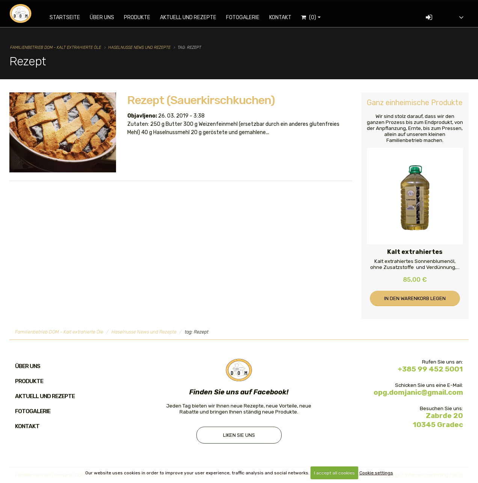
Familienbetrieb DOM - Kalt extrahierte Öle (55, 47)
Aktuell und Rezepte (193, 17)
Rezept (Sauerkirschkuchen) (201, 100)
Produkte (142, 17)
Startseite (69, 17)
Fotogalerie (247, 17)
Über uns (107, 17)
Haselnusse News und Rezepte (139, 47)
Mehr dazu (144, 151)
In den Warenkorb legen (415, 298)
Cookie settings (376, 472)
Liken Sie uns (238, 435)
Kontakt (285, 17)
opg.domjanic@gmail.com (418, 392)
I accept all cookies (334, 472)
